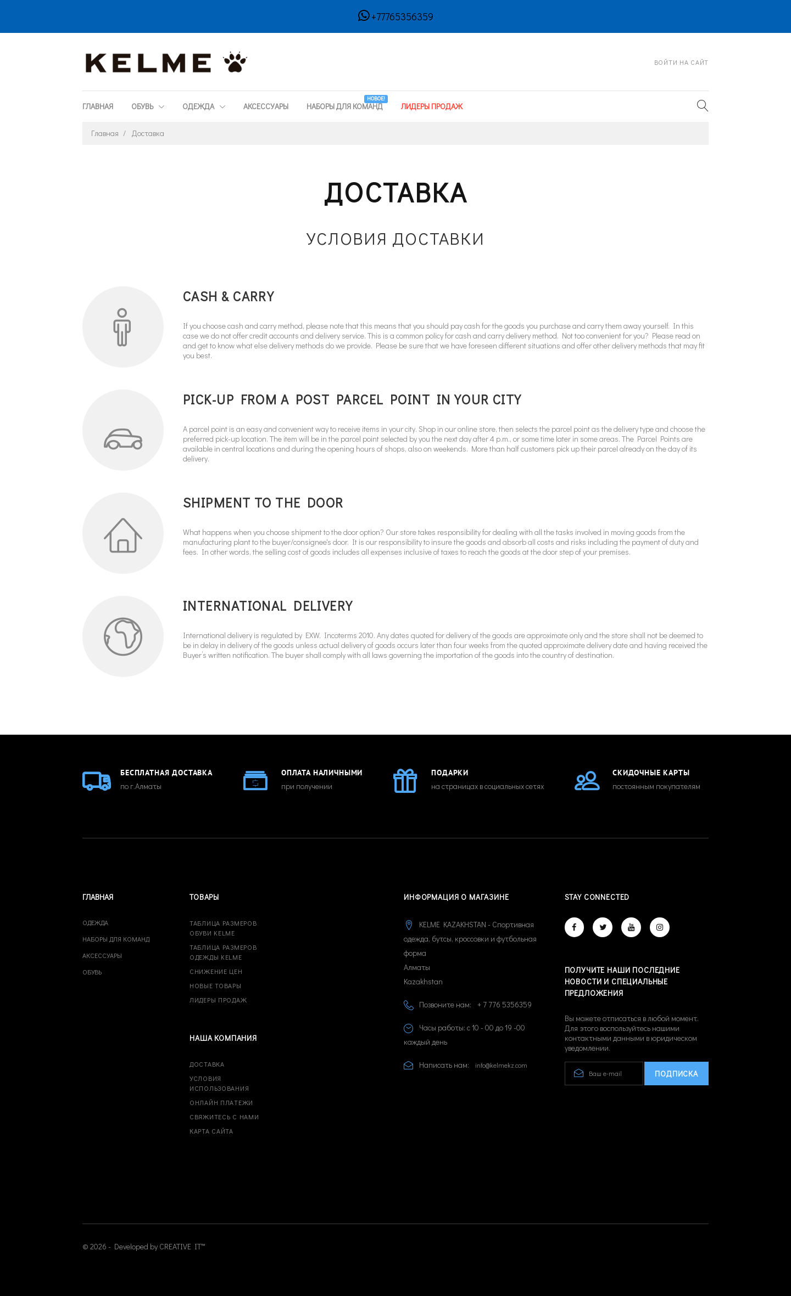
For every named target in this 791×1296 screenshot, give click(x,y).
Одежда (199, 106)
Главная (97, 106)
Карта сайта (211, 1130)
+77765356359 (402, 16)
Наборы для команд (346, 103)
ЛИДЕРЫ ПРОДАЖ (432, 106)
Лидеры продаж (218, 999)
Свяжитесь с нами (224, 1116)
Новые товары (216, 985)
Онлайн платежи (221, 1102)
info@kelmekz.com (501, 1065)
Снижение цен (216, 971)
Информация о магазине (456, 897)
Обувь (143, 106)
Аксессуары (265, 106)
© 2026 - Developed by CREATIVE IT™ (143, 1246)
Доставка (207, 1064)
